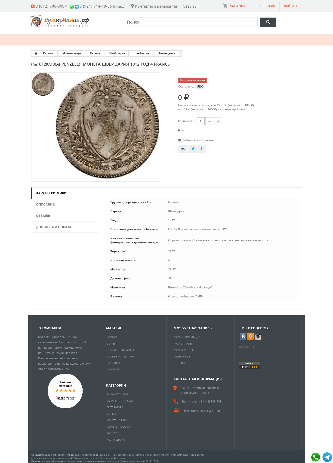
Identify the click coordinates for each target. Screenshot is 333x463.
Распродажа (115, 437)
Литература (114, 404)
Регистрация (265, 6)
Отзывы (190, 5)
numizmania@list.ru (205, 408)
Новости (113, 334)
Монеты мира (116, 417)
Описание (45, 201)
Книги (136, 36)
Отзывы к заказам (120, 347)
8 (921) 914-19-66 (96, 5)
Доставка (113, 360)
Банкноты (78, 36)
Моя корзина (183, 347)
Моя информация (187, 334)
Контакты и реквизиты (156, 5)
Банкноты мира (118, 391)
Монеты (44, 36)
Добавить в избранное (197, 137)
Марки (110, 36)
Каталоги (113, 366)
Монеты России (118, 424)
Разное (202, 36)
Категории (116, 382)
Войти (289, 6)
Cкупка (232, 36)
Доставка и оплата (53, 224)
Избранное (182, 353)
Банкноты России (119, 398)
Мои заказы (183, 340)
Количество (186, 118)
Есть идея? (181, 360)
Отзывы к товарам (120, 353)
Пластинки (169, 36)
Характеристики (51, 190)
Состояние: (186, 83)
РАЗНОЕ (111, 430)
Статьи (111, 340)
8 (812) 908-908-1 (52, 5)
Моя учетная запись (193, 325)
